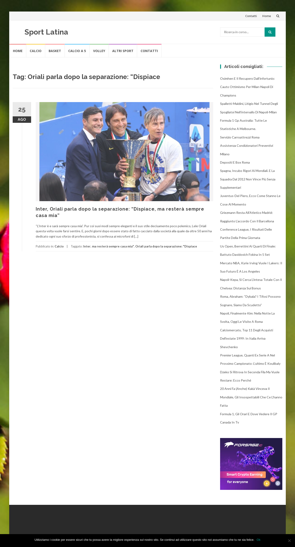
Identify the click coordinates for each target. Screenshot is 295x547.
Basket (55, 51)
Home (266, 16)
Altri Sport (122, 51)
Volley (99, 51)
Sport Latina (46, 32)
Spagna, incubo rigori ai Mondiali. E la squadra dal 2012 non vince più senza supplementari (247, 179)
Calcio (35, 51)
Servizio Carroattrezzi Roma (240, 137)
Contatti (251, 16)
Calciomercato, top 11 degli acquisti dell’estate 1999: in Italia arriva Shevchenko (246, 338)
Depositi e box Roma (235, 162)
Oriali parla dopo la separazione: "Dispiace (166, 246)
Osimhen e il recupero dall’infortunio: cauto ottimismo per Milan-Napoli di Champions (247, 86)
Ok (259, 539)
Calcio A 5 (77, 51)
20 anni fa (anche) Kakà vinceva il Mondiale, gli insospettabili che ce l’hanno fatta (251, 397)
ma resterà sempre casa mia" (113, 246)
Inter (87, 246)
